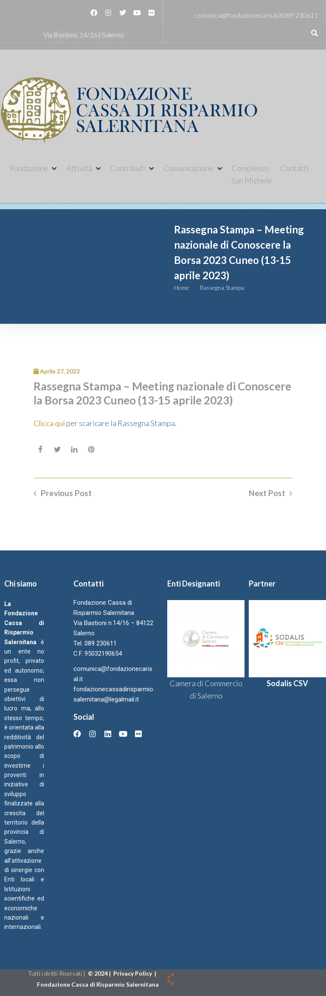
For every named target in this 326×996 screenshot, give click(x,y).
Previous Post (66, 493)
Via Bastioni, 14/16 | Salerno (83, 35)
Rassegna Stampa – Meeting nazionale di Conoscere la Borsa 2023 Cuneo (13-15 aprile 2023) (162, 393)
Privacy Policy (133, 973)
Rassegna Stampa (222, 287)
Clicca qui (50, 423)
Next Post (267, 493)
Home (181, 287)
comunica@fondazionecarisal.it (238, 15)
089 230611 (300, 15)
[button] (34, 168)
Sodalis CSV (287, 683)
